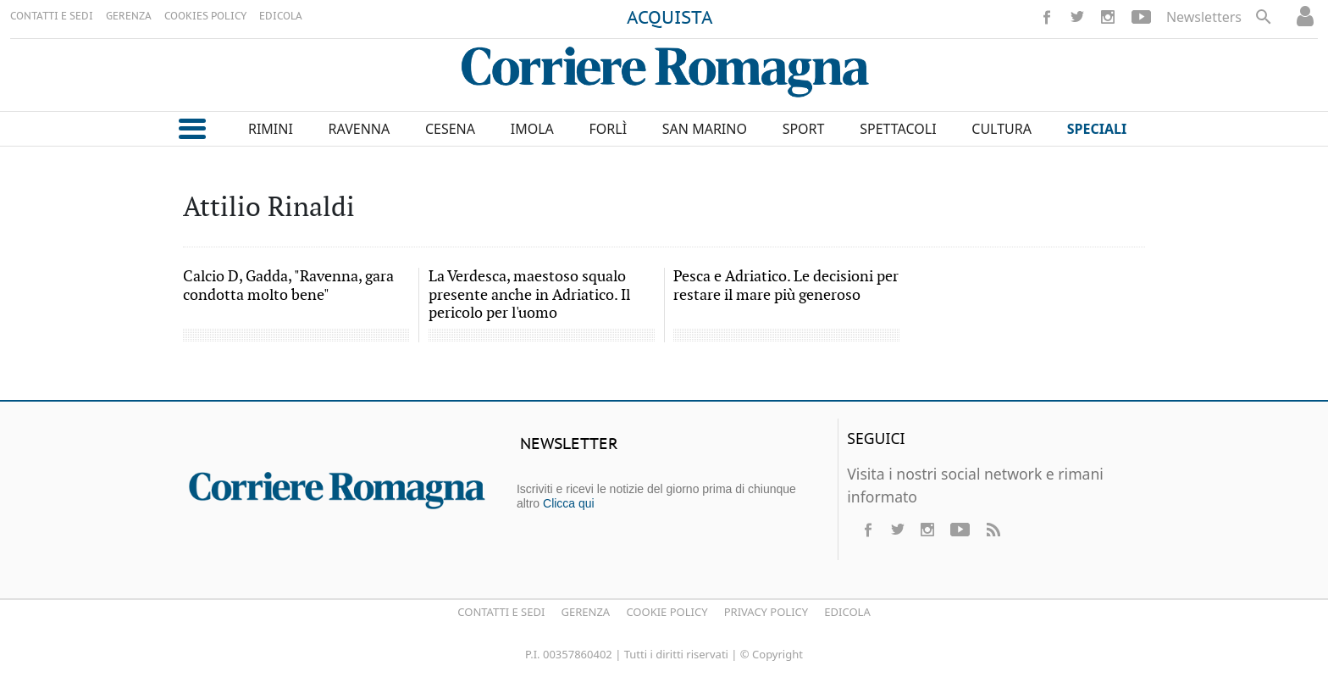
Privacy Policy (766, 611)
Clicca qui (569, 503)
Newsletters (1204, 17)
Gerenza (586, 611)
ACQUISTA (670, 18)
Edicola (847, 611)
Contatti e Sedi (501, 611)
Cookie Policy (666, 611)
